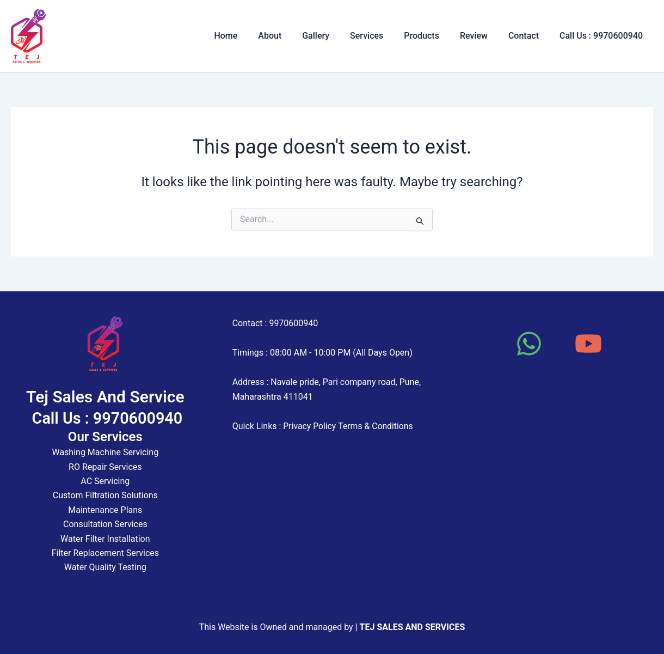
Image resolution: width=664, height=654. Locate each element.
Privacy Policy (310, 426)
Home (250, 35)
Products (433, 35)
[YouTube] (588, 343)
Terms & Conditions (377, 426)
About (291, 35)
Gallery (333, 35)
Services (381, 35)
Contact (528, 35)
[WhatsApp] (529, 343)
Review (482, 35)
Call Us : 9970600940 (602, 35)
